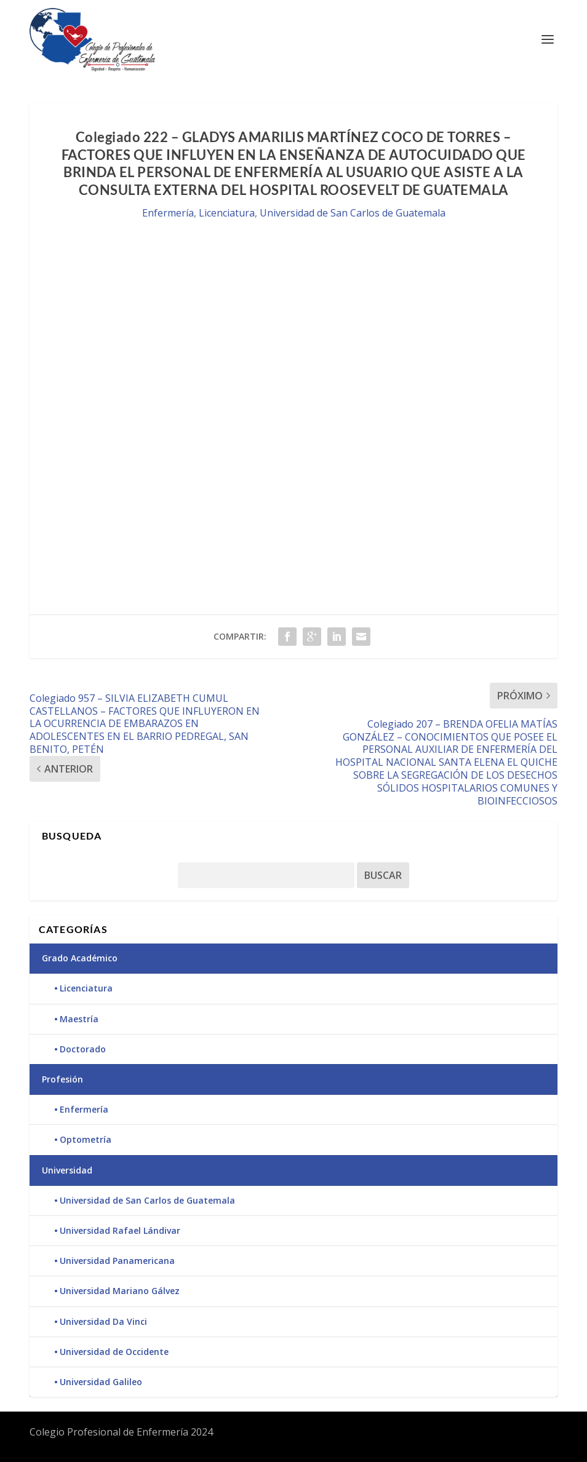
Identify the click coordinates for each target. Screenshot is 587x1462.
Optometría (85, 1139)
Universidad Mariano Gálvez (120, 1291)
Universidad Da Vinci (103, 1321)
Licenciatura (227, 213)
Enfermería (168, 213)
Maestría (79, 1019)
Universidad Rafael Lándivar (120, 1230)
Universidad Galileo (101, 1382)
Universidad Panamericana (117, 1260)
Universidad (67, 1170)
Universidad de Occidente (114, 1351)
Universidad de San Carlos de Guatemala (352, 213)
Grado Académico (80, 958)
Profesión (62, 1079)
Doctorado (83, 1049)
